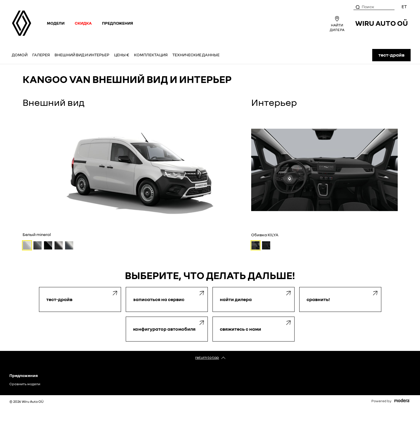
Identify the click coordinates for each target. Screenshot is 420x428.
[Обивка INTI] (266, 245)
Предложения (117, 23)
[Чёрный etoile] (48, 245)
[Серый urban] (37, 245)
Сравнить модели (24, 384)
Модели (55, 23)
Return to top (207, 357)
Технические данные (196, 54)
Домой (20, 54)
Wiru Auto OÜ (381, 23)
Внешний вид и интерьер (82, 54)
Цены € (121, 54)
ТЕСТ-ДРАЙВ (391, 55)
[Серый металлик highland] (69, 245)
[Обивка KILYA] (255, 245)
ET (404, 6)
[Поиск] (357, 7)
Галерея (41, 54)
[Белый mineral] (27, 245)
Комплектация (151, 54)
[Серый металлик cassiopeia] (58, 245)
